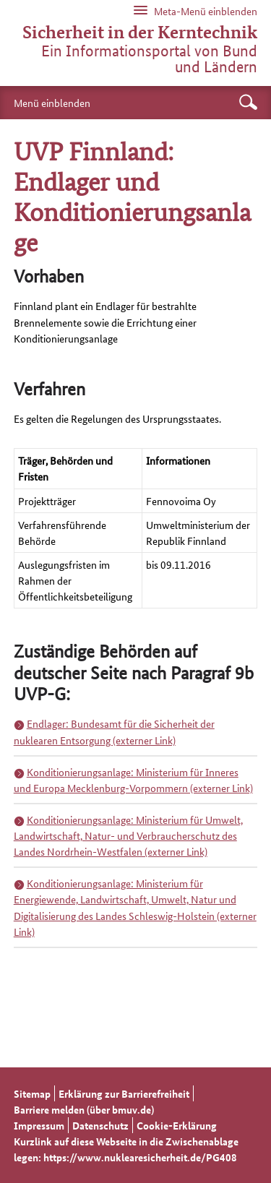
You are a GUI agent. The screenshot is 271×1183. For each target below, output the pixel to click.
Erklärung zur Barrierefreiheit (124, 1093)
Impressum (39, 1125)
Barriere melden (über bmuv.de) (84, 1109)
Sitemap (32, 1093)
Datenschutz (100, 1125)
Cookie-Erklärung (177, 1125)
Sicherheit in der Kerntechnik (139, 32)
